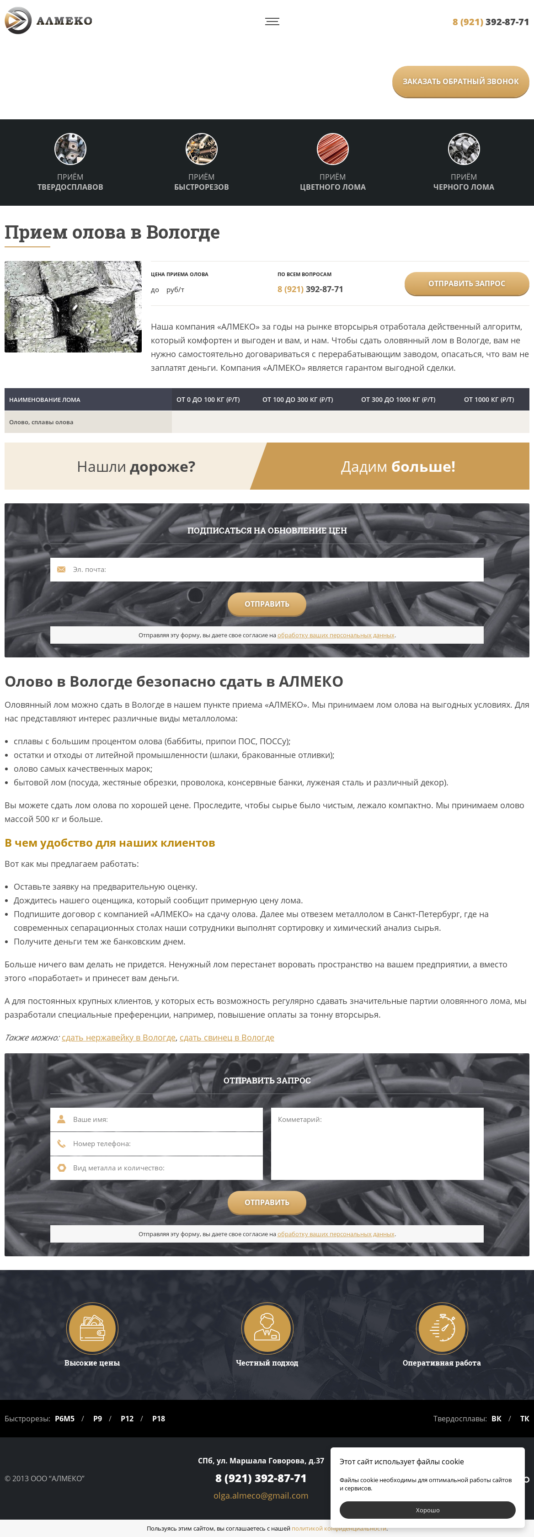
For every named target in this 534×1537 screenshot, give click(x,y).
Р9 (97, 1419)
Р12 (127, 1419)
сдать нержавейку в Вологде (119, 1037)
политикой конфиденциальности (339, 1528)
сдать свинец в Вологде (227, 1037)
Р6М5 (65, 1419)
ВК (496, 1419)
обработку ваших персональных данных (336, 635)
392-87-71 (491, 22)
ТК (524, 1419)
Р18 (158, 1419)
